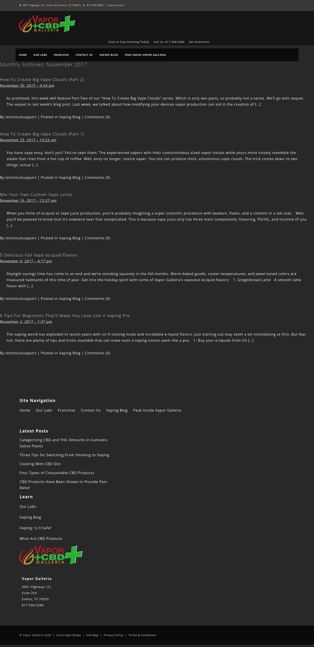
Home (23, 54)
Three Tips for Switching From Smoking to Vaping (64, 455)
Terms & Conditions (142, 635)
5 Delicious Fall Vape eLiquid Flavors (39, 255)
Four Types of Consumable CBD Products (57, 472)
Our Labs (40, 54)
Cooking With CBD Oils (40, 463)
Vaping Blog (108, 54)
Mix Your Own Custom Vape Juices (36, 194)
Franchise (61, 54)
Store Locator (116, 5)
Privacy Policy (113, 635)
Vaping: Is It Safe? (36, 527)
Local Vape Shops (68, 635)
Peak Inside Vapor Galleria (145, 54)
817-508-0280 (93, 5)
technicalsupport (21, 117)
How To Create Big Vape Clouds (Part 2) (42, 79)
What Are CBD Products (41, 538)
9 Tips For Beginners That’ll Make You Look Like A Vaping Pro (65, 315)
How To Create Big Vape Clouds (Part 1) (42, 134)
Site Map (92, 635)
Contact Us (84, 54)
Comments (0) (97, 117)
